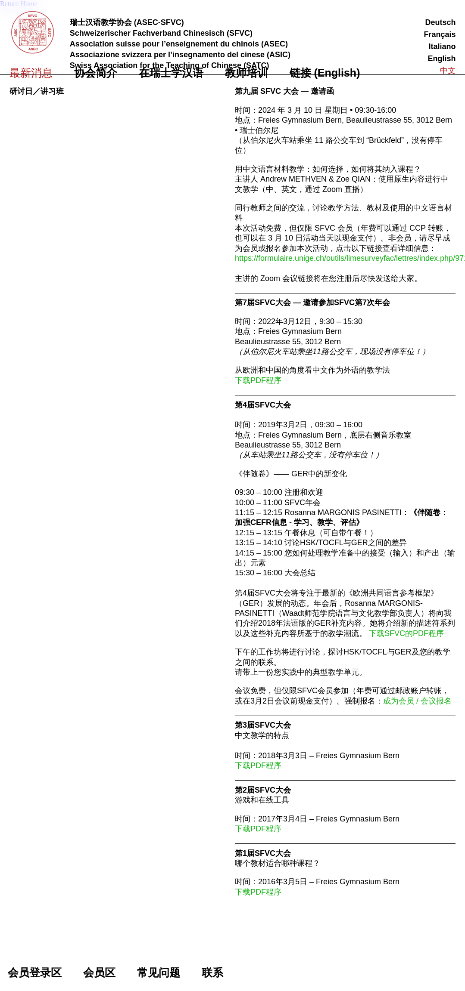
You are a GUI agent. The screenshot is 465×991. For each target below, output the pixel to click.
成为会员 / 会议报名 (417, 701)
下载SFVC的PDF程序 (406, 633)
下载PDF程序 (258, 765)
